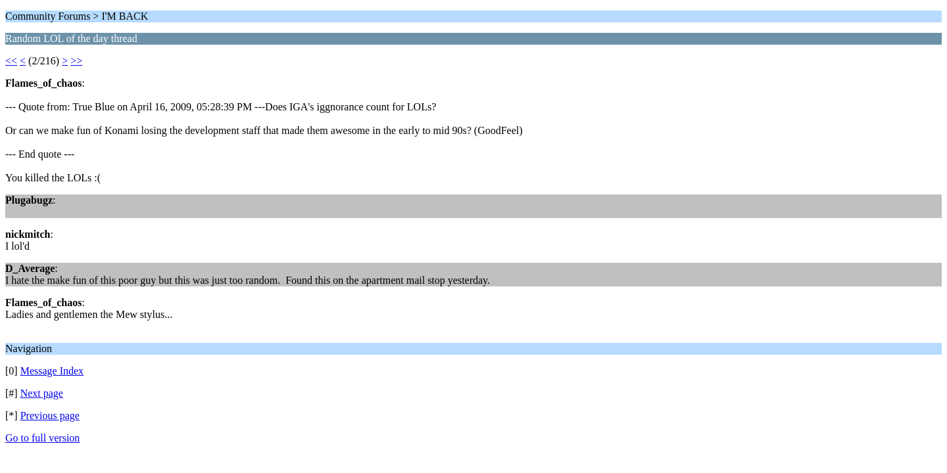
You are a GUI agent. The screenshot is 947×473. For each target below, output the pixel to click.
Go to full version (42, 437)
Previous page (50, 415)
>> (76, 60)
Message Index (52, 370)
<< (11, 60)
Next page (41, 393)
